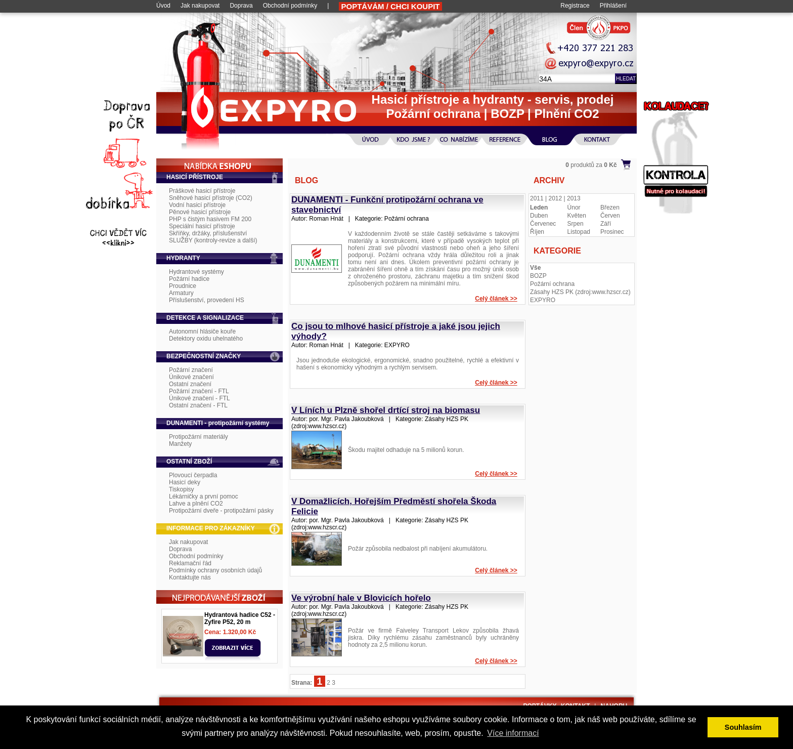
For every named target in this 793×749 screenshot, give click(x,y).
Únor (574, 207)
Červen (610, 215)
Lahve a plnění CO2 (196, 503)
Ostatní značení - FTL (198, 405)
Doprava (241, 5)
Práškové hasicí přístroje (202, 190)
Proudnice (182, 285)
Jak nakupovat (200, 5)
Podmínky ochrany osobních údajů (215, 570)
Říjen (537, 231)
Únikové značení (191, 377)
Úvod (163, 5)
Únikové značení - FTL (199, 398)
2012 (555, 198)
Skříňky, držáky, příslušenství (208, 233)
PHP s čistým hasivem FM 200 (210, 219)
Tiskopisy (181, 489)
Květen (576, 215)
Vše (535, 267)
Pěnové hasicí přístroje (200, 212)
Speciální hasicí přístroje (202, 226)
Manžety (180, 443)
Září (605, 223)
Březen (610, 207)
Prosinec (612, 231)
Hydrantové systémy (196, 271)
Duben (539, 215)
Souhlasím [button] (743, 727)
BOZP (538, 275)
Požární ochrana (552, 283)
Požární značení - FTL (199, 391)
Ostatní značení (190, 384)
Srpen (575, 223)
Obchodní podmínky (290, 5)
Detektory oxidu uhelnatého (206, 338)
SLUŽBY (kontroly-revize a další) (213, 240)
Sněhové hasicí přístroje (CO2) (210, 197)
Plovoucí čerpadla (193, 475)
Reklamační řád (190, 563)
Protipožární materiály (198, 436)
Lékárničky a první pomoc (203, 496)
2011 (537, 198)
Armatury (181, 293)
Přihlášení (613, 5)
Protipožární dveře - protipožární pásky (221, 510)
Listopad (578, 231)
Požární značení (191, 369)
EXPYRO (542, 300)
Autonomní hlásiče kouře (202, 331)
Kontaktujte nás (190, 577)
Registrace (574, 5)
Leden (539, 207)
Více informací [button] (513, 733)
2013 (574, 198)
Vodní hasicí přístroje (197, 205)
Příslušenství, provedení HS (206, 300)
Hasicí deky (184, 482)
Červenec (543, 223)
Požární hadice (189, 278)
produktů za (590, 165)
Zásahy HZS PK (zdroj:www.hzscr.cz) (580, 292)
